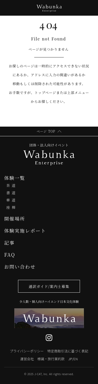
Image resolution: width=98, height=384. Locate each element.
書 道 (11, 192)
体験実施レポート (25, 230)
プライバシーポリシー (27, 350)
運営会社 (27, 358)
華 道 (11, 200)
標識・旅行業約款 (51, 358)
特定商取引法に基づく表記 (67, 350)
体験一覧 (14, 177)
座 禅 (11, 207)
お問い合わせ (20, 266)
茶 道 (11, 185)
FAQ (9, 254)
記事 (9, 242)
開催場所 (14, 218)
